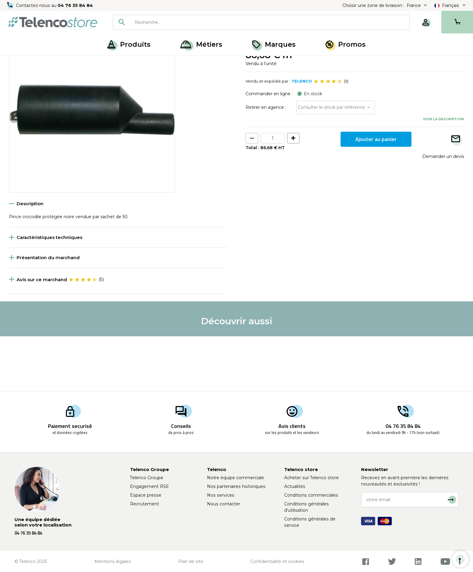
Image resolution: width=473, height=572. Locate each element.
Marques (274, 44)
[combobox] (261, 22)
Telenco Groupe (146, 477)
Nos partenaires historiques (236, 486)
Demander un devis (443, 211)
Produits (129, 44)
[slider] (328, 136)
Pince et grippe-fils (101, 62)
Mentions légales (112, 561)
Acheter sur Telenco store (311, 477)
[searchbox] (270, 22)
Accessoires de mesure (53, 62)
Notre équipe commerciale (235, 477)
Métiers (201, 44)
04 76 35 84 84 (75, 5)
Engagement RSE (149, 486)
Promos (345, 44)
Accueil (16, 62)
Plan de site (190, 561)
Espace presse (145, 495)
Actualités (294, 486)
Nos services (220, 495)
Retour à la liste (27, 75)
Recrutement (144, 504)
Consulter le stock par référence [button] (331, 162)
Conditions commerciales (311, 495)
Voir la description (443, 174)
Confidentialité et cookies (277, 561)
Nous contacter (223, 504)
